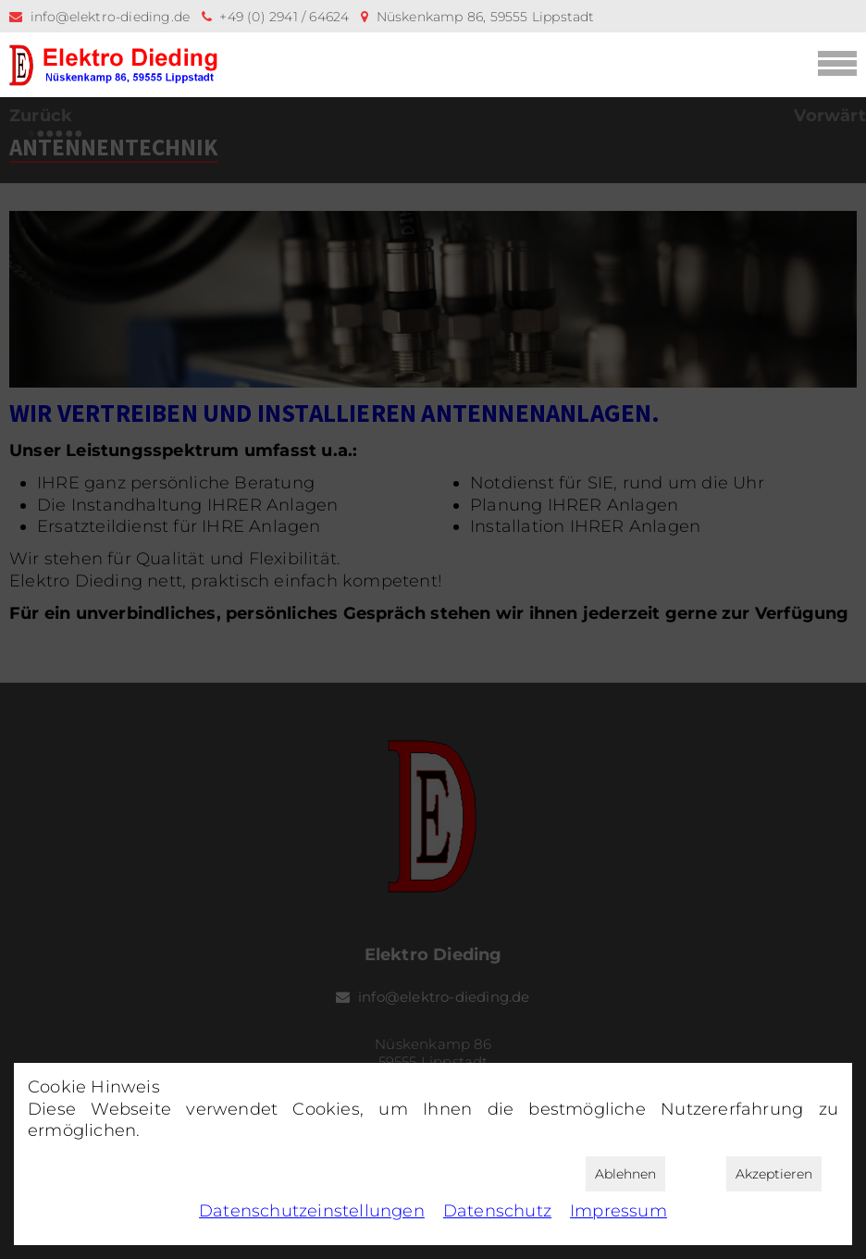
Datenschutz (497, 1211)
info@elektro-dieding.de (111, 16)
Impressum (618, 1211)
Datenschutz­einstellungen (312, 1211)
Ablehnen (625, 1174)
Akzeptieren (774, 1174)
